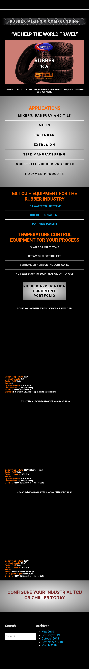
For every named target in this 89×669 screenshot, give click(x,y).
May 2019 (48, 631)
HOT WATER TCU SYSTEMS (44, 206)
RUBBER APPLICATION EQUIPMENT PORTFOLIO (44, 291)
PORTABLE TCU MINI (44, 223)
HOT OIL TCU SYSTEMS (44, 215)
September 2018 (52, 642)
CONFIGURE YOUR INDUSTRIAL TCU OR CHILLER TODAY (44, 595)
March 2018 (49, 645)
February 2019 (51, 635)
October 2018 (50, 638)
